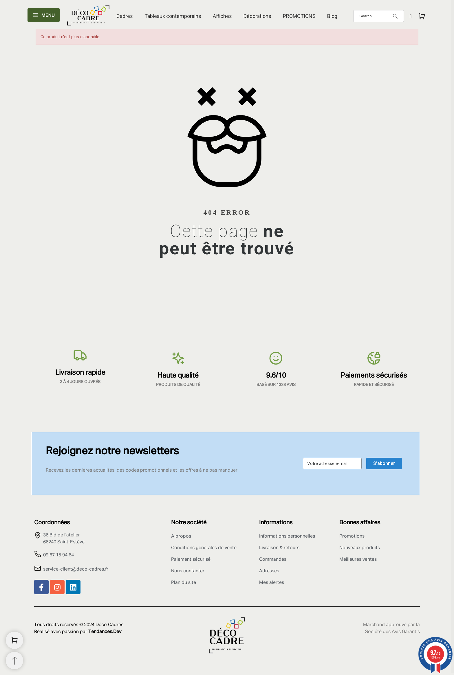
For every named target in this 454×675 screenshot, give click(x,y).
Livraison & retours (279, 548)
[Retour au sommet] (14, 660)
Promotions (352, 536)
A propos (181, 536)
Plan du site (183, 582)
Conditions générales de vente (204, 548)
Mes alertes (271, 582)
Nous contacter (187, 571)
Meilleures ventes (358, 559)
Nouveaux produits (359, 548)
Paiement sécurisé (190, 559)
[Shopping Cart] (14, 640)
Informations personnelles (287, 536)
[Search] (378, 16)
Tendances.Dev (104, 632)
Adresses (269, 571)
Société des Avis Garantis (392, 632)
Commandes (272, 559)
